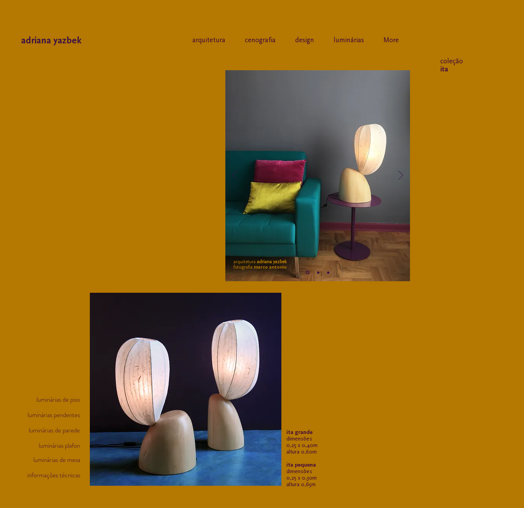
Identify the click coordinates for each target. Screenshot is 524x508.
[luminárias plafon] (51, 445)
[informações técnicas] (51, 475)
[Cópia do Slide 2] (328, 272)
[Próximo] (400, 176)
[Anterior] (234, 176)
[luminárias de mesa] (51, 460)
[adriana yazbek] (82, 40)
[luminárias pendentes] (51, 415)
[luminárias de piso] (51, 399)
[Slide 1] (307, 272)
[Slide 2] (318, 272)
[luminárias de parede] (51, 430)
